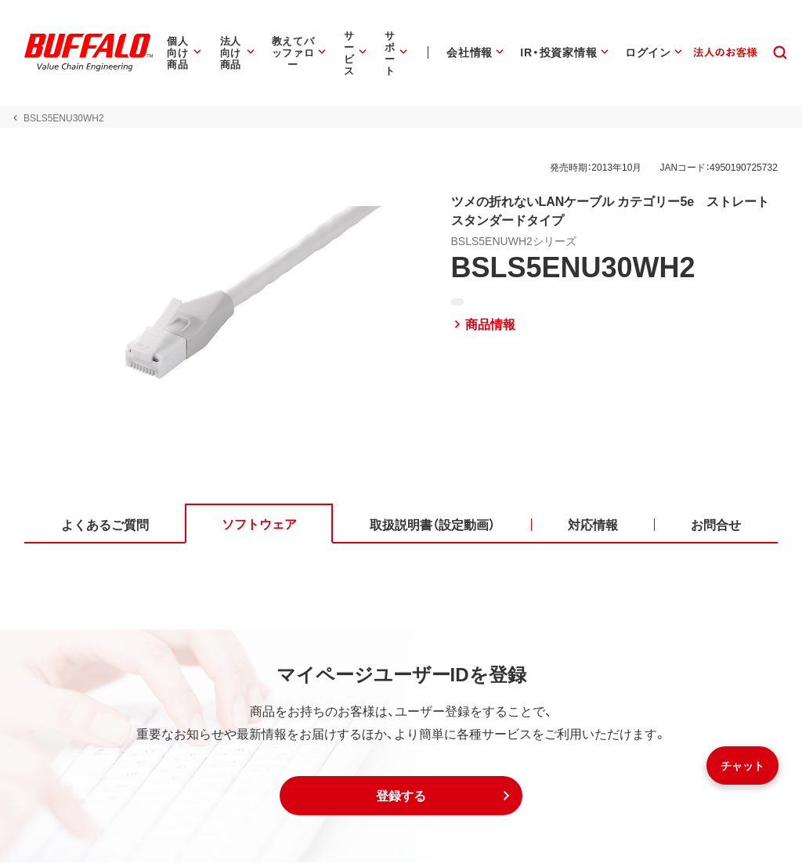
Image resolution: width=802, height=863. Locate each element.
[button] (401, 796)
